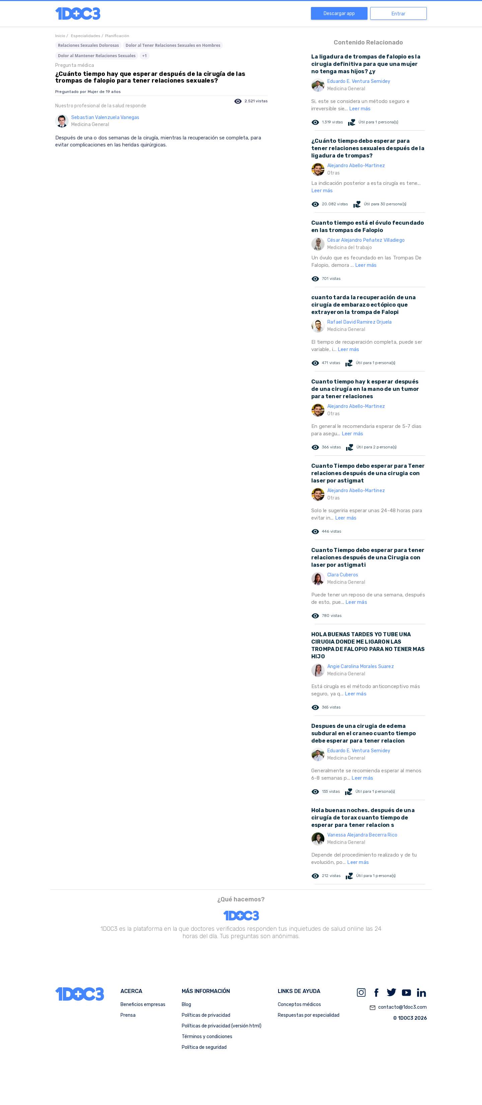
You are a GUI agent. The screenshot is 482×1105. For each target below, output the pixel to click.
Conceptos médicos (299, 1004)
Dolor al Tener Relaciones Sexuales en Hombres (173, 45)
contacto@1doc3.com (398, 1007)
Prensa (128, 1015)
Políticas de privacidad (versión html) (221, 1026)
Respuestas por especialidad (308, 1015)
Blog (186, 1004)
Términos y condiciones (207, 1036)
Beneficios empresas (142, 1004)
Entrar (398, 14)
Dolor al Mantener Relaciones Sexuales (97, 56)
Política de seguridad (204, 1047)
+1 (144, 56)
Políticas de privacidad (206, 1015)
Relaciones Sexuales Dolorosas (88, 45)
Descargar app (339, 13)
